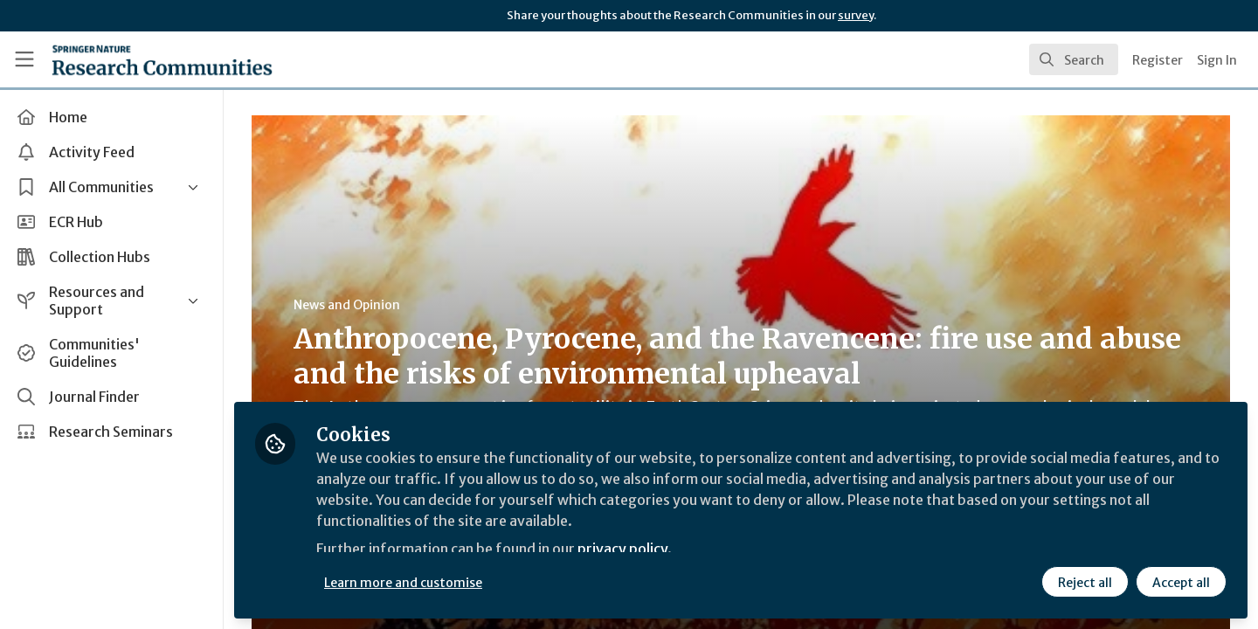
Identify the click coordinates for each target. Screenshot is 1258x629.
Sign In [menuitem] (1217, 60)
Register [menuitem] (1157, 60)
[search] (1073, 59)
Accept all (1181, 583)
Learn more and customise (403, 583)
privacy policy (622, 548)
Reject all (1085, 583)
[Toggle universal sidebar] (24, 59)
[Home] (162, 59)
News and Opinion (347, 305)
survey (856, 15)
